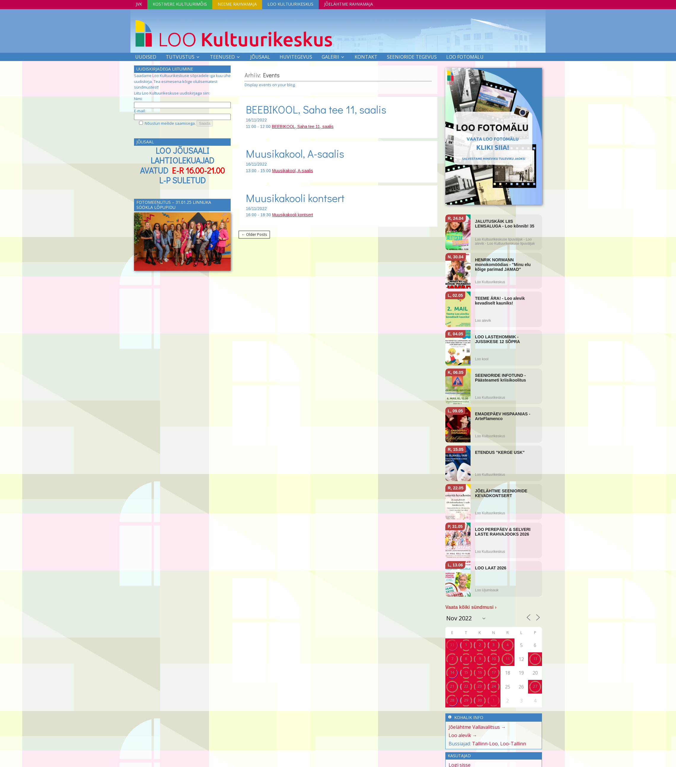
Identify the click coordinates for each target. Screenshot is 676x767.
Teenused (222, 57)
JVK (139, 4)
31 (452, 644)
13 (535, 658)
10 (494, 658)
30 (480, 700)
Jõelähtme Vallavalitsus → (477, 727)
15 (466, 672)
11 (508, 658)
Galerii (330, 57)
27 (535, 686)
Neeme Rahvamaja (237, 4)
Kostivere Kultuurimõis (180, 4)
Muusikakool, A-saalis (295, 153)
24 (494, 686)
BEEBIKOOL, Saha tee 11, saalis (316, 109)
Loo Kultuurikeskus (290, 4)
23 (480, 686)
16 (480, 672)
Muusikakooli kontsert (295, 198)
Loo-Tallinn (513, 743)
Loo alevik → (463, 735)
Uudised (145, 57)
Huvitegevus (296, 57)
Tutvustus (180, 57)
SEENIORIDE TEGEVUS (412, 57)
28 (452, 700)
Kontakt (366, 57)
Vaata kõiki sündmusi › (471, 607)
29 (466, 700)
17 (494, 672)
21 (452, 686)
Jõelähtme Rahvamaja (348, 4)
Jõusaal (260, 57)
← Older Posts (254, 234)
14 (452, 672)
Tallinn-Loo (485, 743)
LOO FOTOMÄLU (465, 57)
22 (466, 686)
